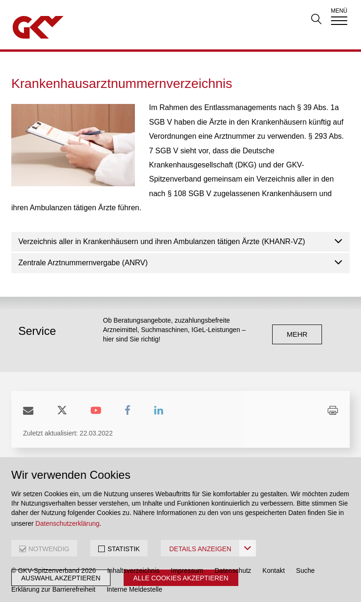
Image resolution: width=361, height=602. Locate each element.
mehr (297, 334)
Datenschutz (233, 570)
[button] (180, 242)
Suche (305, 570)
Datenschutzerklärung (67, 523)
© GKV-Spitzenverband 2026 (53, 570)
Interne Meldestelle (134, 589)
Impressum (187, 570)
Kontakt (273, 570)
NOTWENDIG (48, 549)
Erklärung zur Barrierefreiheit (53, 589)
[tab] (180, 242)
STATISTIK (124, 549)
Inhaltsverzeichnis (133, 570)
